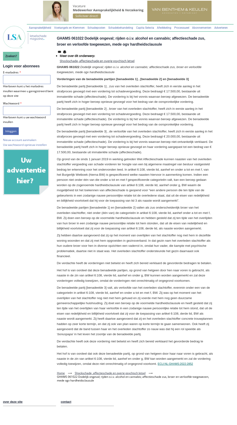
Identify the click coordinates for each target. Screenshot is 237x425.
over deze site (13, 401)
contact (66, 401)
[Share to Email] (59, 51)
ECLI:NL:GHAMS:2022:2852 (175, 364)
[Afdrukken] (64, 51)
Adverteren (221, 27)
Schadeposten (96, 27)
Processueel (181, 27)
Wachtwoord (11, 103)
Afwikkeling (164, 27)
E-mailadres (11, 72)
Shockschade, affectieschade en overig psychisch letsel (97, 61)
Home (61, 373)
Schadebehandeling (120, 27)
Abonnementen (201, 27)
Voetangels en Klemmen (69, 27)
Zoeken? (11, 56)
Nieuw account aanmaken (19, 140)
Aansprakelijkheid (40, 27)
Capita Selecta (145, 27)
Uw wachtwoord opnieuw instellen (25, 145)
